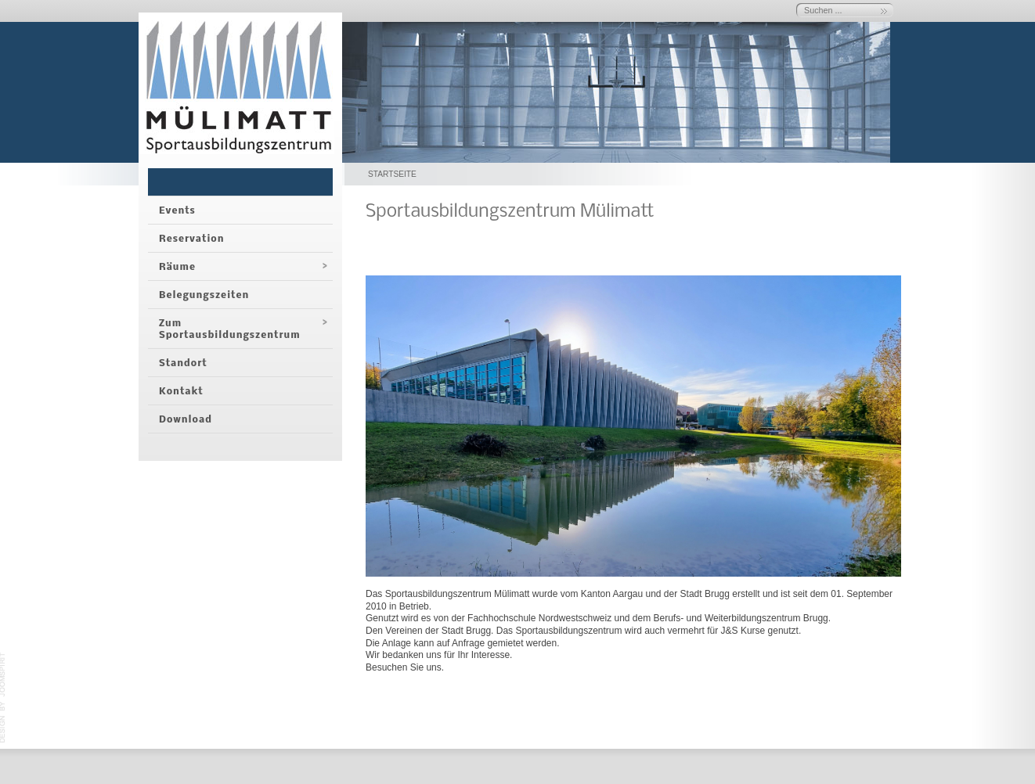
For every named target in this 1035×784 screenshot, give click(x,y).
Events (177, 211)
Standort (183, 363)
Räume (177, 267)
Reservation (192, 239)
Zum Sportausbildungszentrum (230, 329)
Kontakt (181, 392)
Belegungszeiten (204, 295)
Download (185, 420)
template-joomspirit (3, 698)
